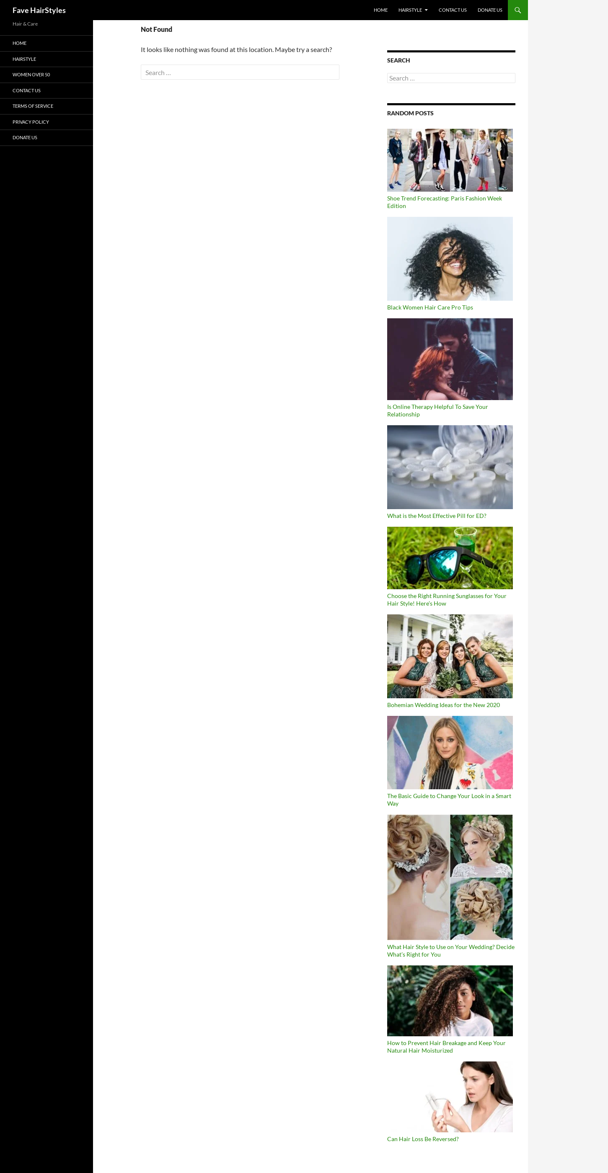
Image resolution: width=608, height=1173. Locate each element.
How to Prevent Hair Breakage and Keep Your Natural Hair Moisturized (446, 1046)
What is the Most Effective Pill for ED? (436, 515)
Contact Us (453, 10)
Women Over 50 (31, 74)
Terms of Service (33, 106)
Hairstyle (410, 10)
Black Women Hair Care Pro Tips (430, 307)
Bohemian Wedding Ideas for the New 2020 (443, 704)
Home (381, 10)
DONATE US (490, 10)
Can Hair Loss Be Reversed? (423, 1138)
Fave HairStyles (39, 10)
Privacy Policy (31, 122)
